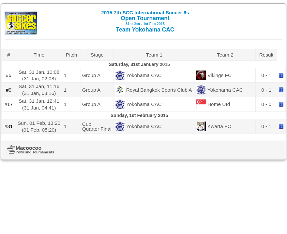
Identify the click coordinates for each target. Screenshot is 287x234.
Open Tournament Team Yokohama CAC (145, 21)
